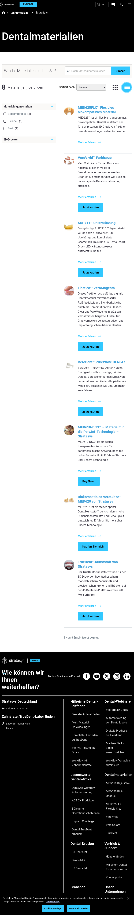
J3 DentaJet (77, 820)
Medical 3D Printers (81, 855)
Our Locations (110, 864)
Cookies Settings (52, 908)
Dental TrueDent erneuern (84, 805)
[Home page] (2, 13)
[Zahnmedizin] (32, 12)
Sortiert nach (67, 87)
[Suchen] (120, 71)
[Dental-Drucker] (85, 814)
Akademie (108, 874)
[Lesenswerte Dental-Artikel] (85, 767)
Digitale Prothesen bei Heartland (114, 734)
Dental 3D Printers (80, 849)
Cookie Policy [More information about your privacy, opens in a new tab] (52, 901)
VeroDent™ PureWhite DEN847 (103, 367)
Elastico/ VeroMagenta (97, 292)
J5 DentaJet (77, 830)
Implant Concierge (80, 799)
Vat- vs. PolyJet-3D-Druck (84, 746)
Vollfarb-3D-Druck (112, 717)
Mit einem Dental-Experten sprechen (117, 827)
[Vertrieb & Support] (117, 814)
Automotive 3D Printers (83, 860)
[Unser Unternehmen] (117, 846)
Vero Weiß (108, 786)
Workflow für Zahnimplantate (79, 753)
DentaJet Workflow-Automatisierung (81, 777)
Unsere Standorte (112, 854)
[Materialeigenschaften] (29, 106)
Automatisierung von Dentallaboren (114, 724)
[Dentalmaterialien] (117, 765)
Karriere (107, 869)
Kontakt (107, 859)
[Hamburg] (130, 4)
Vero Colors (109, 791)
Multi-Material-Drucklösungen (79, 729)
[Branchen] (85, 844)
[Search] (121, 4)
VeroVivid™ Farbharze (96, 162)
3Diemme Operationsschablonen (83, 792)
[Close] (128, 898)
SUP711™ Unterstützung (98, 227)
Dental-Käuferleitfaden (83, 722)
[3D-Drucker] (29, 139)
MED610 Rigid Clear (113, 771)
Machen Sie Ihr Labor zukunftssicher (114, 744)
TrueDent (108, 796)
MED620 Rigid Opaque (115, 776)
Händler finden (111, 820)
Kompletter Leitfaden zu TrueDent (84, 739)
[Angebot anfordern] (113, 4)
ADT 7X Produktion (81, 785)
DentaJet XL (77, 825)
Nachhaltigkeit (111, 880)
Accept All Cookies (78, 908)
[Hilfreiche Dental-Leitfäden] (85, 714)
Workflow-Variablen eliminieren (113, 753)
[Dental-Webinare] (117, 711)
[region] (67, 904)
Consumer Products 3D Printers (83, 872)
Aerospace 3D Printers (83, 865)
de (101, 4)
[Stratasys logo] (7, 4)
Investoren (109, 885)
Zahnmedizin (19, 12)
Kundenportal (110, 834)
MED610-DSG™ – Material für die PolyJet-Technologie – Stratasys (102, 440)
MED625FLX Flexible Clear (117, 781)
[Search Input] (88, 71)
